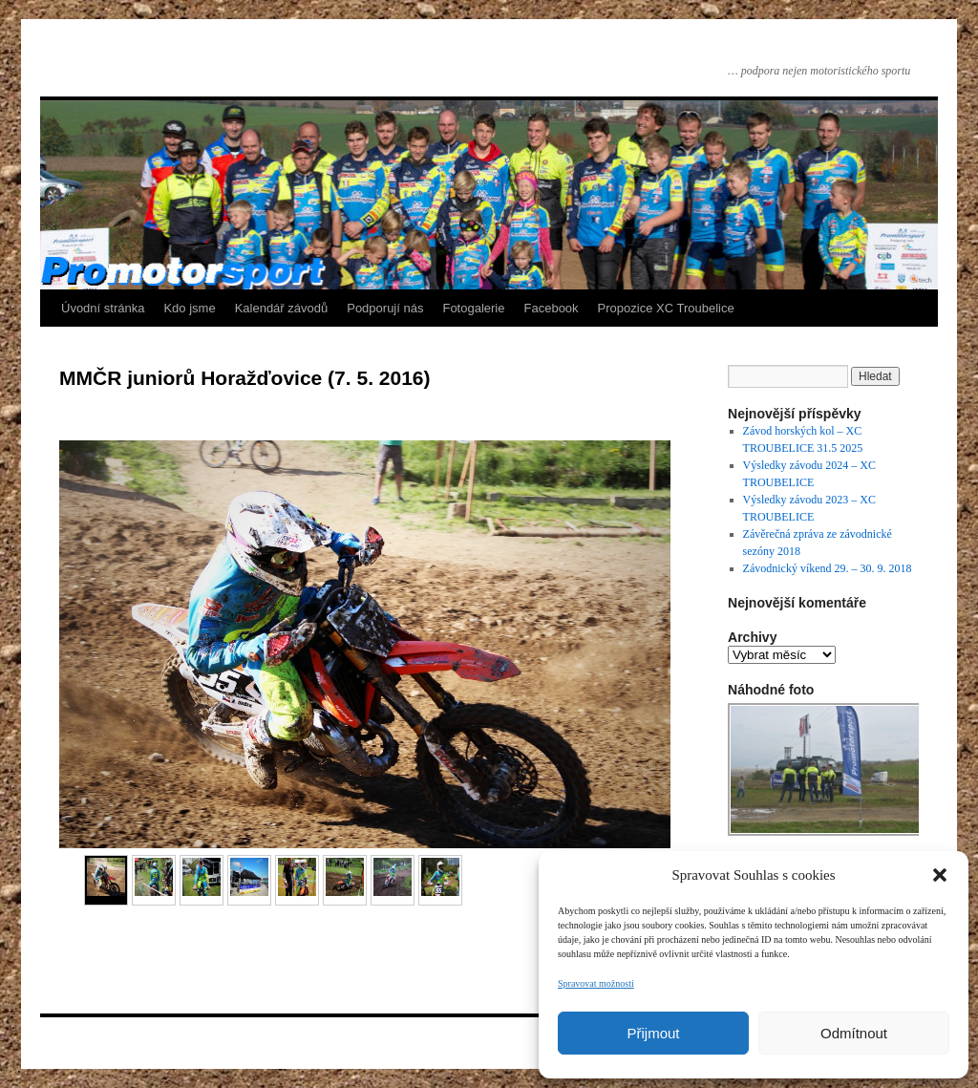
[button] (939, 875)
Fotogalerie (473, 308)
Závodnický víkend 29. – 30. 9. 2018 (827, 568)
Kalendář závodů (282, 308)
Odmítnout (853, 1033)
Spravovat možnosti (596, 983)
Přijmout (653, 1033)
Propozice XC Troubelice (666, 308)
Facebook (551, 308)
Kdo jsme (189, 308)
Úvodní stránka (102, 308)
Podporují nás (385, 308)
